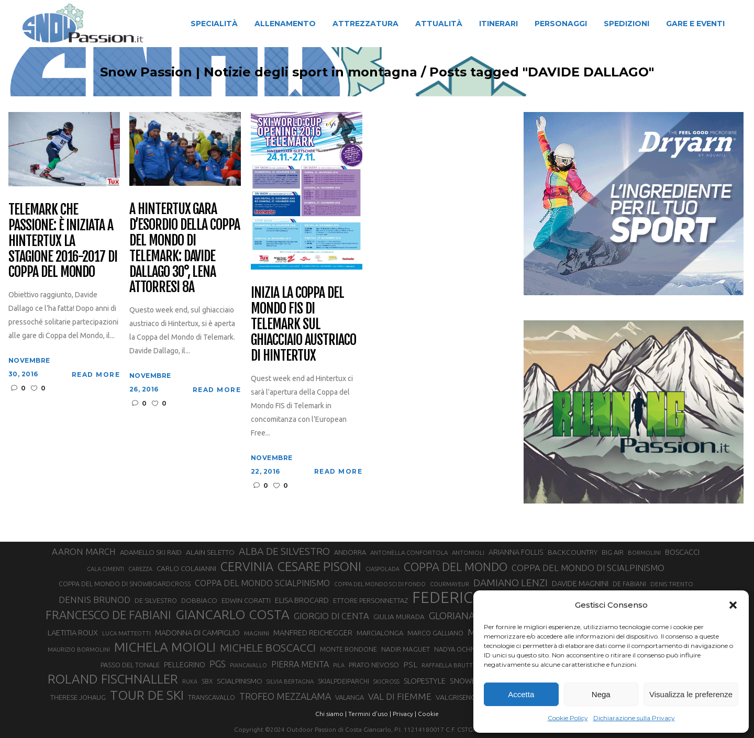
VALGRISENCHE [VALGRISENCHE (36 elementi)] (460, 697)
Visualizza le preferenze (691, 694)
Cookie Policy (568, 718)
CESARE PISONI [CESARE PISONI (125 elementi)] (319, 567)
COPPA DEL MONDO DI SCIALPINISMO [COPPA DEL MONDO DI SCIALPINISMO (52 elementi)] (588, 568)
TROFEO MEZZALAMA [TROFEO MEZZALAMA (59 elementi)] (285, 696)
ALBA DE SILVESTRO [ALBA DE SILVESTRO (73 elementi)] (284, 551)
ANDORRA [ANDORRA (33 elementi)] (350, 552)
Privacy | (404, 713)
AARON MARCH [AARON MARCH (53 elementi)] (84, 551)
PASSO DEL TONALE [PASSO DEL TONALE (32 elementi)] (130, 664)
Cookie (428, 713)
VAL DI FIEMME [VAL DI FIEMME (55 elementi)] (399, 696)
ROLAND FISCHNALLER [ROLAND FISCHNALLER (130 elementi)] (113, 679)
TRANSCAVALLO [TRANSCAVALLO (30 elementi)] (211, 697)
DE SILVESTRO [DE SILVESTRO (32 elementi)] (156, 600)
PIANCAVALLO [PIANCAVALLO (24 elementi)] (248, 665)
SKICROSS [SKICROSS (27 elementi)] (386, 681)
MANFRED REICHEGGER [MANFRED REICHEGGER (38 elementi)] (312, 633)
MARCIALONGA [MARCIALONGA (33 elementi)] (380, 632)
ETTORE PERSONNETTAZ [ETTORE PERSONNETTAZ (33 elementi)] (370, 600)
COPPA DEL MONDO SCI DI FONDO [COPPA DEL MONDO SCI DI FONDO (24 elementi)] (380, 584)
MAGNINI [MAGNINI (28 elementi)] (256, 633)
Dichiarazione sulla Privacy (634, 718)
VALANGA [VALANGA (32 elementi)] (349, 697)
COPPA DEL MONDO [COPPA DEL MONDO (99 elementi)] (455, 567)
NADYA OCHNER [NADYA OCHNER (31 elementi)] (458, 649)
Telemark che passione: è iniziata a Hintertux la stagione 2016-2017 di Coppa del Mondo (62, 241)
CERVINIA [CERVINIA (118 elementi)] (246, 566)
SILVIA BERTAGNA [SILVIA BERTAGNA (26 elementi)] (290, 681)
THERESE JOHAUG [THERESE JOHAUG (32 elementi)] (78, 697)
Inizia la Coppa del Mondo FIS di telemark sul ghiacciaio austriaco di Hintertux (303, 324)
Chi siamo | (331, 713)
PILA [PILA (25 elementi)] (339, 665)
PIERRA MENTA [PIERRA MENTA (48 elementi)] (300, 664)
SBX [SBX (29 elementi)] (207, 681)
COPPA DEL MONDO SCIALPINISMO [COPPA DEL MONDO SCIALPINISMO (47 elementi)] (262, 583)
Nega (601, 694)
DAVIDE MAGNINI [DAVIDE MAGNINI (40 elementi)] (580, 583)
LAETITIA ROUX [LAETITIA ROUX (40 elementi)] (73, 632)
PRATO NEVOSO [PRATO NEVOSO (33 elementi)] (374, 664)
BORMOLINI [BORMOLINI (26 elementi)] (644, 553)
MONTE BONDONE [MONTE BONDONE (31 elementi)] (348, 649)
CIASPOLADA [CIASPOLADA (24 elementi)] (382, 569)
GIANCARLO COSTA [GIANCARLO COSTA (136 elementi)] (232, 614)
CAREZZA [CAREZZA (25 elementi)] (140, 569)
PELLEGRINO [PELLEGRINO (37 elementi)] (184, 665)
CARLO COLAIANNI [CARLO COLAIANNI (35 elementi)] (186, 568)
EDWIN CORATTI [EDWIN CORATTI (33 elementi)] (246, 600)
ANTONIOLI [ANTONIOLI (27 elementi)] (468, 552)
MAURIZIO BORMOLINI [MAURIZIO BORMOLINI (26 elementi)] (79, 649)
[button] (733, 605)
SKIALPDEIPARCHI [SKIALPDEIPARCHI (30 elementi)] (343, 681)
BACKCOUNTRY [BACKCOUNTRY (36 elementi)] (572, 552)
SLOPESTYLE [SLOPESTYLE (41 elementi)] (425, 680)
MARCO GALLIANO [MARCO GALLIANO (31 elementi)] (435, 632)
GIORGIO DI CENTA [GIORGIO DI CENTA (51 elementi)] (331, 616)
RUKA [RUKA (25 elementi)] (189, 681)
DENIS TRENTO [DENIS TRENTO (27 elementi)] (671, 583)
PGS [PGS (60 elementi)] (217, 663)
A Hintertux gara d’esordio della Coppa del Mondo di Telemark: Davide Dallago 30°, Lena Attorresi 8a (184, 248)
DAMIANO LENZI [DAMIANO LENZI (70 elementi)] (510, 582)
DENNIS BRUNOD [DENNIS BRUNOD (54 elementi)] (94, 600)
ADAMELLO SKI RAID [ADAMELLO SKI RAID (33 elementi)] (151, 552)
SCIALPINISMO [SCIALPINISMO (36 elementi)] (239, 681)
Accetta (521, 694)
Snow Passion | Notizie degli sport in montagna (235, 72)
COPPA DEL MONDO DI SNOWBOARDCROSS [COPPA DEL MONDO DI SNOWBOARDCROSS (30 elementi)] (125, 583)
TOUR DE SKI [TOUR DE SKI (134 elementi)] (147, 695)
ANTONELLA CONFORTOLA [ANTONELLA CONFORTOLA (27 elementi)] (409, 552)
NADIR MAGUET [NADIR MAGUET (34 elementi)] (405, 649)
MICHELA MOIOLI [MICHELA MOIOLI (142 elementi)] (165, 647)
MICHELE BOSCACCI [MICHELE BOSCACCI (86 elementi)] (268, 648)
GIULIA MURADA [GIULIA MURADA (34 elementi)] (399, 617)
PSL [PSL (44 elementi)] (410, 664)
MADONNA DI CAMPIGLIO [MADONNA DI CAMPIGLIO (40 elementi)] (197, 632)
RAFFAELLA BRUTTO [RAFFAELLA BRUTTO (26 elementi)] (450, 665)
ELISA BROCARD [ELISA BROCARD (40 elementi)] (302, 600)
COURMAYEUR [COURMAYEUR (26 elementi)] (449, 584)
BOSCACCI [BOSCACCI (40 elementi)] (682, 551)
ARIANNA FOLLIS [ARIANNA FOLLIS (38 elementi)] (516, 552)
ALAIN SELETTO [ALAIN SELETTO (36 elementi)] (210, 552)
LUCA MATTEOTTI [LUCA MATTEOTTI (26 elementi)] (126, 633)
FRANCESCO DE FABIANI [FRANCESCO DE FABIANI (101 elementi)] (108, 614)
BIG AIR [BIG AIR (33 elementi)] (613, 552)
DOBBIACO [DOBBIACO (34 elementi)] (199, 601)
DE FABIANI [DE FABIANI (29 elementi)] (629, 583)
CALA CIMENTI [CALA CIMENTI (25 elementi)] (105, 569)
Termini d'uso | (369, 713)
